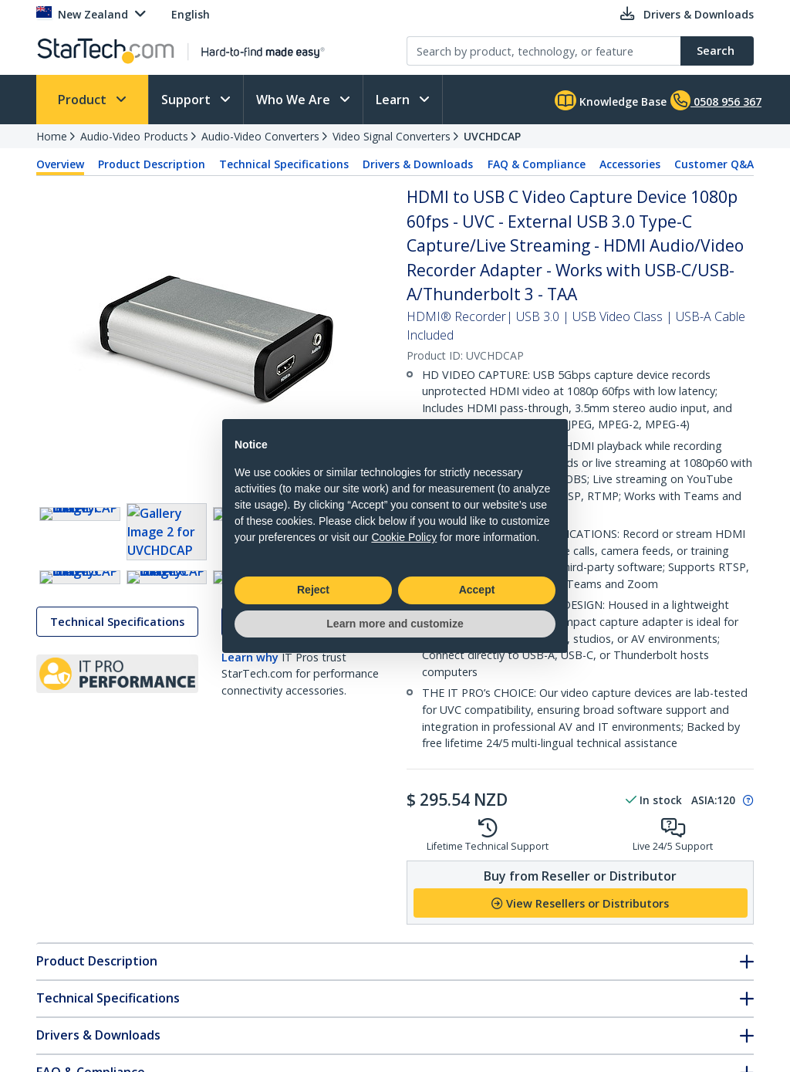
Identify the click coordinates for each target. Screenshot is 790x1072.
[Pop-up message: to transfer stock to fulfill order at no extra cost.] (746, 800)
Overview (60, 164)
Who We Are (294, 99)
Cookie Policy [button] (404, 537)
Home (51, 136)
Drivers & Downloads (418, 164)
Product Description (151, 164)
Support (187, 99)
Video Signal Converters (392, 136)
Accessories (629, 164)
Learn (394, 99)
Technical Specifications (284, 164)
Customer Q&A (714, 164)
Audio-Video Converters (260, 136)
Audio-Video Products (134, 136)
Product (84, 99)
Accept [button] (477, 589)
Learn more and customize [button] (394, 623)
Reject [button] (313, 589)
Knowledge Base (611, 100)
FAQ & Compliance (537, 164)
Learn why (250, 738)
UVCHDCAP (492, 136)
